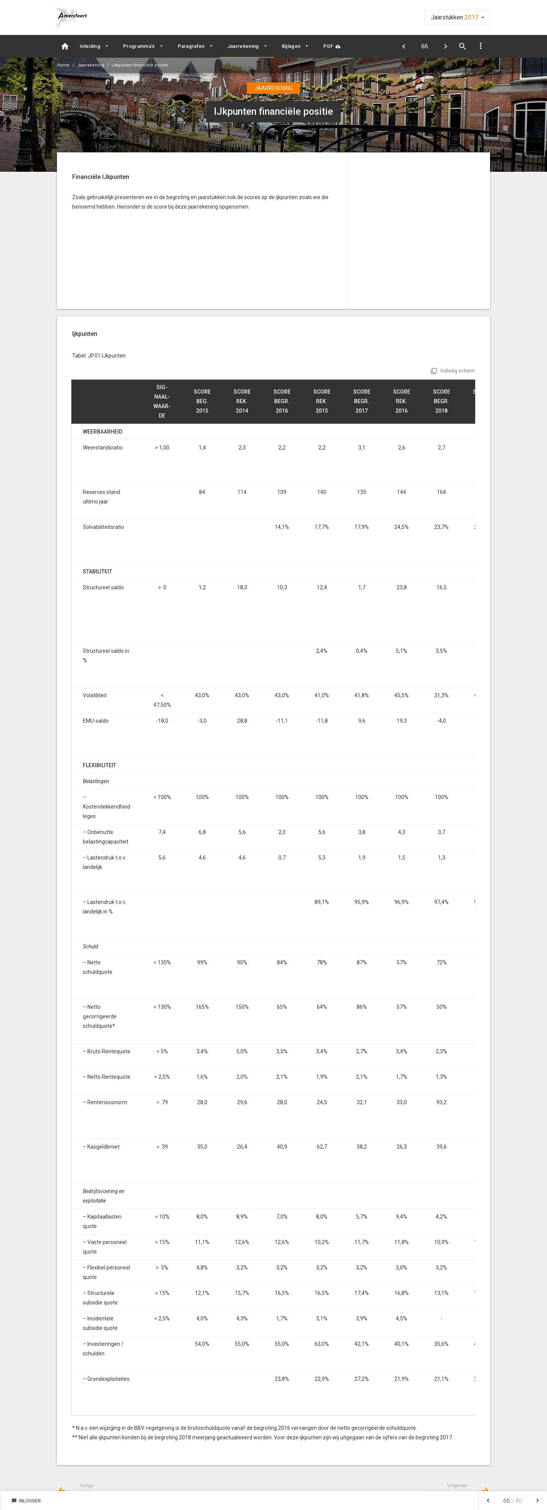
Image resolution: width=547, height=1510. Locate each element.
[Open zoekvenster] (462, 46)
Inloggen (26, 1501)
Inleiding (90, 46)
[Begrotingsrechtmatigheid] (403, 46)
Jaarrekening (243, 46)
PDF (328, 46)
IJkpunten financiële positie (140, 65)
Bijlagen (291, 46)
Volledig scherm (457, 371)
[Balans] (445, 46)
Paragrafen (191, 46)
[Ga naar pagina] (424, 46)
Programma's (139, 46)
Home (63, 65)
